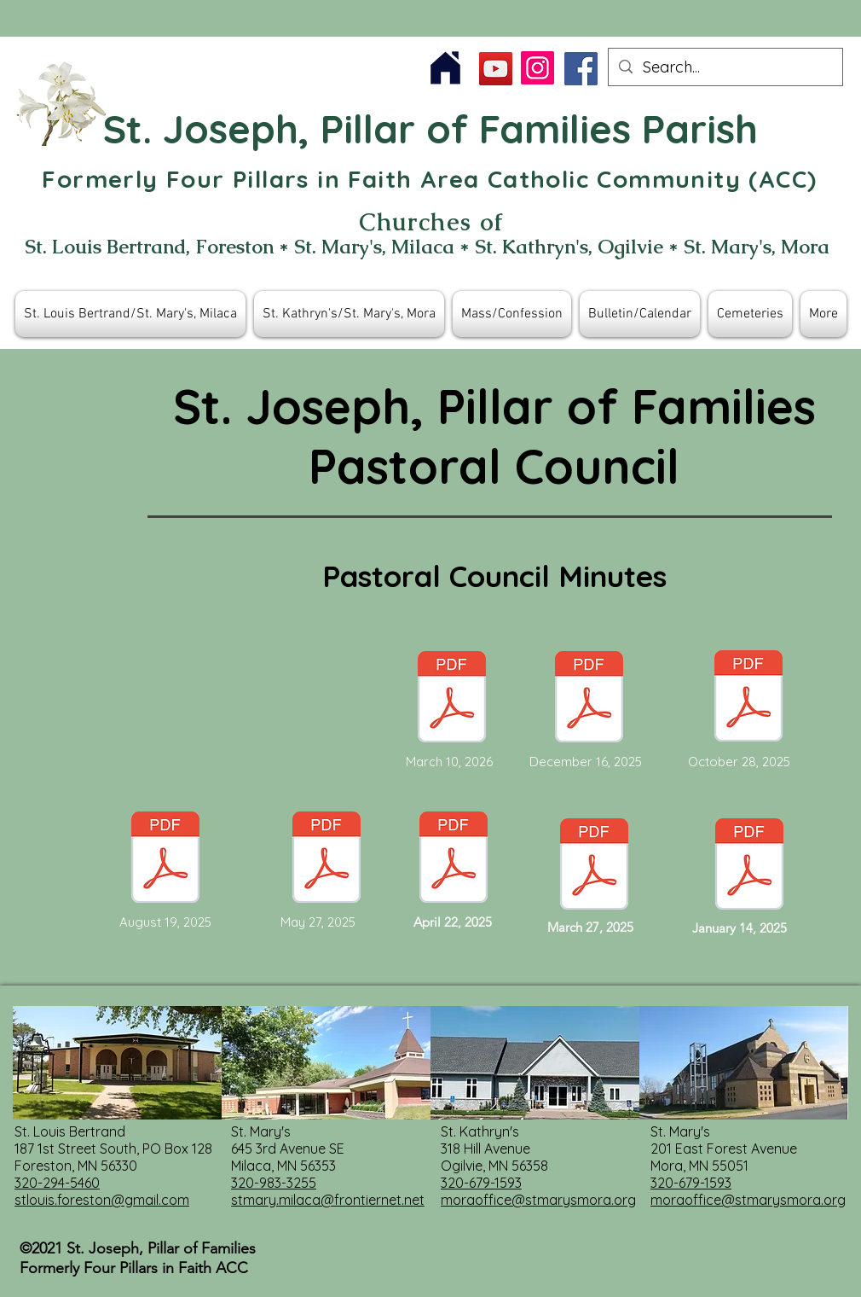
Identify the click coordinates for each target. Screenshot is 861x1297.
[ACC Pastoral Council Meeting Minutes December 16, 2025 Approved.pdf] (589, 699)
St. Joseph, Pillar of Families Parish (430, 129)
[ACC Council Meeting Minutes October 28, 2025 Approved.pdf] (748, 698)
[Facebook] (581, 68)
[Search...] (724, 67)
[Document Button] (326, 859)
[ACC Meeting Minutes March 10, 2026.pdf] (451, 699)
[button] (130, 314)
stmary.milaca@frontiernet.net (328, 1199)
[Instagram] (537, 67)
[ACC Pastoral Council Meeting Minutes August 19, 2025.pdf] (165, 859)
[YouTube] (495, 68)
